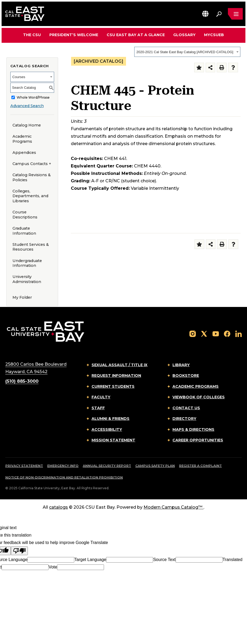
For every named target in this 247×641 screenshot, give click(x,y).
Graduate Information (24, 231)
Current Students (113, 386)
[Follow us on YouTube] (216, 333)
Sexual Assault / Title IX (120, 364)
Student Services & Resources (30, 247)
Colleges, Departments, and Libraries (30, 196)
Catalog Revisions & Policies (31, 177)
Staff (98, 408)
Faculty (101, 397)
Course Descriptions (24, 215)
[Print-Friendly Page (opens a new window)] (222, 68)
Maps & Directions (193, 429)
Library (181, 364)
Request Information (116, 375)
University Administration (26, 279)
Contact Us (186, 408)
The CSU (32, 34)
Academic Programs (22, 139)
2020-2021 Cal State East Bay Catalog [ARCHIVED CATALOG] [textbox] (184, 52)
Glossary (184, 34)
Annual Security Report (107, 466)
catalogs (58, 507)
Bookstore (185, 375)
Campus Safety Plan (155, 466)
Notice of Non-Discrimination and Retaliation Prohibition (64, 477)
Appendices (24, 152)
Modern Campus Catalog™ (173, 507)
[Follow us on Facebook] (227, 333)
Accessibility (107, 429)
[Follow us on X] (204, 333)
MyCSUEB (214, 34)
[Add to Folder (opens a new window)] (199, 68)
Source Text (164, 559)
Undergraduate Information (27, 263)
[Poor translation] (19, 550)
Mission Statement (113, 440)
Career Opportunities (197, 440)
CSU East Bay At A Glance (136, 34)
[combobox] (187, 52)
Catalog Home (26, 125)
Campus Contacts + (31, 163)
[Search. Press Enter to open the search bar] (219, 14)
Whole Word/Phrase (33, 97)
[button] (205, 13)
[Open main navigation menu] (235, 14)
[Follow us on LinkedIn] (238, 333)
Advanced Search (27, 105)
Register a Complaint (200, 466)
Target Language (90, 559)
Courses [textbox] (18, 77)
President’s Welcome (73, 34)
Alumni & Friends (110, 418)
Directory (184, 418)
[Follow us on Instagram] (192, 333)
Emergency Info (63, 466)
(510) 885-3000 (21, 381)
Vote (53, 567)
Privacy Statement (24, 466)
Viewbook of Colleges (198, 397)
